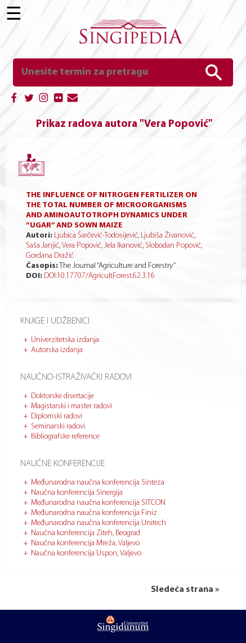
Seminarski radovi (58, 426)
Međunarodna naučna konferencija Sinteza (97, 482)
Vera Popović (81, 245)
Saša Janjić (42, 245)
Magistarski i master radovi (71, 406)
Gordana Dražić (50, 256)
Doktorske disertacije (62, 396)
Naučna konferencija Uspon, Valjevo (86, 553)
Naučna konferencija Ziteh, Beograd (85, 533)
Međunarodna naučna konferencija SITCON (98, 503)
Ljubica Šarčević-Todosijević (96, 235)
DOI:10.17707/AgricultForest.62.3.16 (99, 276)
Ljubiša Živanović (167, 235)
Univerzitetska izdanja (65, 340)
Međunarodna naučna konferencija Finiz (94, 513)
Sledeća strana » (185, 589)
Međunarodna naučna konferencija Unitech (98, 523)
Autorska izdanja (57, 350)
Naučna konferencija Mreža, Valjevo (85, 543)
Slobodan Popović (173, 245)
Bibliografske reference (65, 436)
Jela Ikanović (123, 245)
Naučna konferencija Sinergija (77, 493)
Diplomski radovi (56, 416)
